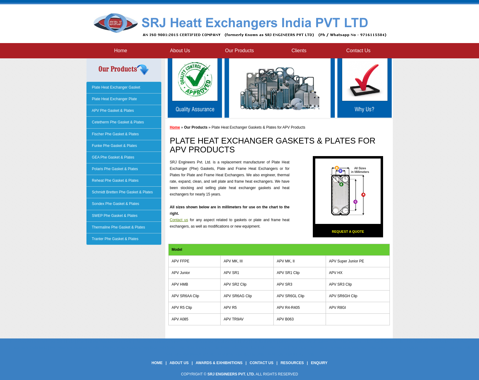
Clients (298, 50)
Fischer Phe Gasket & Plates (115, 134)
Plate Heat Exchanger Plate (114, 99)
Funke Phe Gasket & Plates (114, 146)
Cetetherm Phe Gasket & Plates (117, 122)
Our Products (239, 50)
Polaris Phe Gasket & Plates (114, 169)
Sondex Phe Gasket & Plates (115, 204)
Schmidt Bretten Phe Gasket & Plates (122, 192)
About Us (180, 50)
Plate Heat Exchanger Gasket (115, 87)
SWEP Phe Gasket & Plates (114, 216)
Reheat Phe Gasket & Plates (115, 180)
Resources (292, 363)
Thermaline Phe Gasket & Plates (118, 227)
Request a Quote (348, 231)
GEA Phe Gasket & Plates (112, 157)
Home (120, 50)
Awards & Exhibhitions (219, 363)
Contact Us (358, 50)
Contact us (179, 220)
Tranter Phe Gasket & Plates (114, 239)
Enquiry (319, 363)
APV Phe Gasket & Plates (112, 110)
